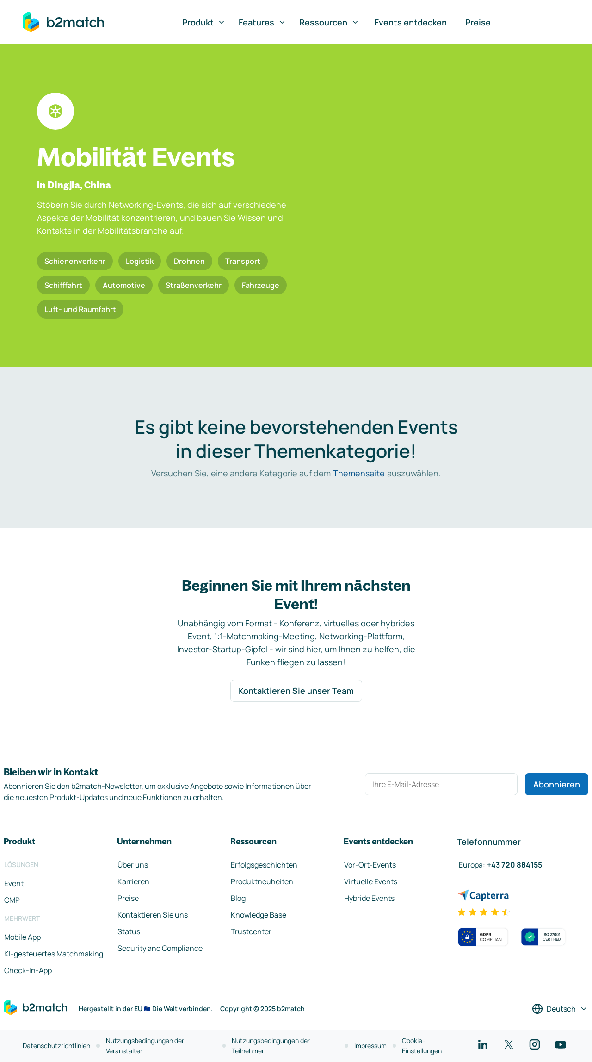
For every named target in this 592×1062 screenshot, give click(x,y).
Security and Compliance (160, 948)
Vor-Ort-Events (370, 865)
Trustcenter (251, 931)
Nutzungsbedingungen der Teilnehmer (271, 1045)
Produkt (204, 22)
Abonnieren (556, 784)
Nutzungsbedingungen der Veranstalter (145, 1045)
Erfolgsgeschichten (264, 865)
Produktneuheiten (262, 881)
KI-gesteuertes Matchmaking (53, 954)
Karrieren (133, 881)
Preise (478, 22)
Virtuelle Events (370, 881)
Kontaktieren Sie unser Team (296, 690)
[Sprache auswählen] (559, 1009)
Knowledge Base (258, 915)
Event (14, 883)
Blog (238, 898)
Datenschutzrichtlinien (56, 1045)
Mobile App (22, 937)
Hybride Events (369, 898)
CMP (12, 900)
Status (128, 931)
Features (262, 22)
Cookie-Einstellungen (422, 1045)
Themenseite (359, 473)
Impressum (370, 1045)
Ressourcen (329, 22)
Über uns (132, 865)
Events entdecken (410, 22)
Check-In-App (28, 970)
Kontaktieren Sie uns (152, 915)
